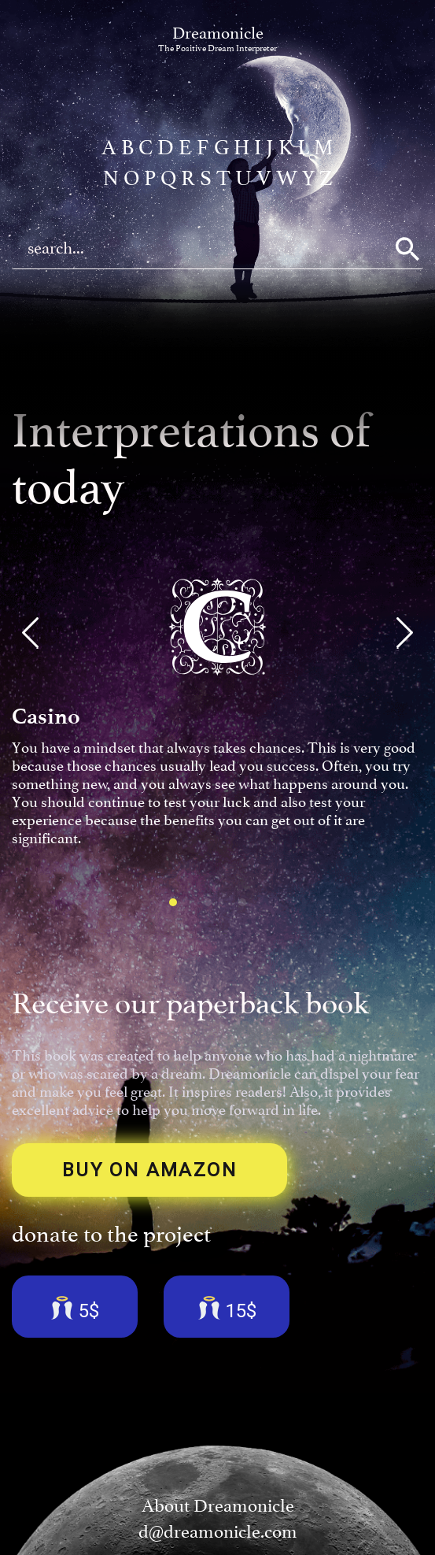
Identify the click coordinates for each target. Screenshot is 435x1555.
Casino (46, 716)
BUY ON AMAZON (149, 1170)
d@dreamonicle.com (217, 1531)
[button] (30, 633)
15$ (226, 1308)
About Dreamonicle (218, 1505)
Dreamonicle (217, 39)
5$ (74, 1308)
